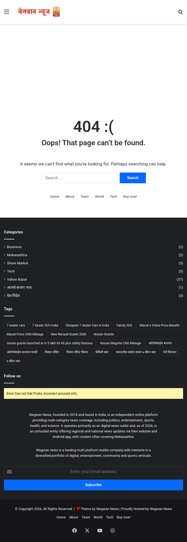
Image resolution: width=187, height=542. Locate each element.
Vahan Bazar (17, 279)
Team (84, 196)
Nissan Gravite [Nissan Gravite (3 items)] (104, 334)
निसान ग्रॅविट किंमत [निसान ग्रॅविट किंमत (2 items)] (77, 352)
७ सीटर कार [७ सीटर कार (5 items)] (13, 361)
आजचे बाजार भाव (19, 287)
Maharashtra (17, 255)
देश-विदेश (13, 295)
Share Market (17, 263)
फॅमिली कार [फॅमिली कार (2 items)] (101, 352)
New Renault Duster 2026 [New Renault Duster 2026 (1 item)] (68, 334)
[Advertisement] (93, 66)
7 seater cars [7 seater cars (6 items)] (16, 325)
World (99, 196)
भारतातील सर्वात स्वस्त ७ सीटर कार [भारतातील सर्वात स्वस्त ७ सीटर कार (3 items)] (136, 352)
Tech (113, 196)
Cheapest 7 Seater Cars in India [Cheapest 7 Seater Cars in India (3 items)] (87, 325)
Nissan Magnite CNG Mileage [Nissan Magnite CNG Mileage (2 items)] (120, 343)
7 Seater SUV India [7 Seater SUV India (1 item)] (45, 325)
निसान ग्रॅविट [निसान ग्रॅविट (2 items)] (52, 352)
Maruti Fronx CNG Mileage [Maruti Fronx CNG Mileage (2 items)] (25, 334)
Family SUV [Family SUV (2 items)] (125, 325)
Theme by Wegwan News (100, 509)
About (69, 196)
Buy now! (130, 196)
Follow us (12, 376)
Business (14, 247)
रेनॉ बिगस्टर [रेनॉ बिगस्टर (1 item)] (170, 352)
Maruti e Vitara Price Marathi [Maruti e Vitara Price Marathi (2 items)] (159, 325)
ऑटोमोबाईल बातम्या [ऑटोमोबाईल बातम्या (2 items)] (160, 343)
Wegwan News (161, 509)
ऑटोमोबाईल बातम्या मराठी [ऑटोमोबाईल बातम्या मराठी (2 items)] (22, 352)
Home (54, 196)
